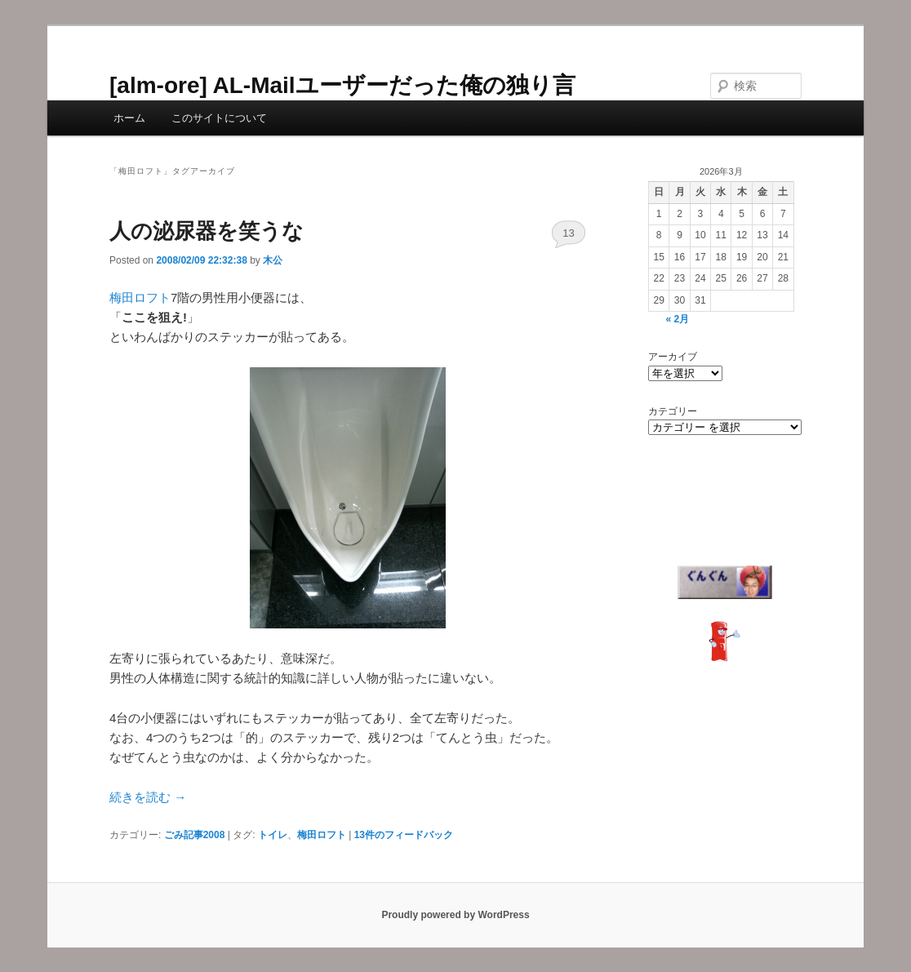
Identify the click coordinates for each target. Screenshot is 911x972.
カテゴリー (672, 411)
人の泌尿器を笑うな (206, 231)
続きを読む (147, 797)
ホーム (129, 118)
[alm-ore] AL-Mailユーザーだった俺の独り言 (342, 85)
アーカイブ (672, 356)
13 (568, 233)
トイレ (272, 835)
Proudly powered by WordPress (455, 915)
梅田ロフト (140, 297)
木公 (272, 260)
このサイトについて (219, 118)
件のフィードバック (403, 835)
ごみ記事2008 (194, 835)
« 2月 (677, 319)
